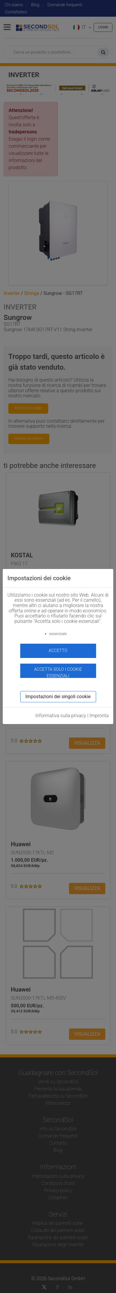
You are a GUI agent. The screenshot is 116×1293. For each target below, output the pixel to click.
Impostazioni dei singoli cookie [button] (58, 696)
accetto (58, 650)
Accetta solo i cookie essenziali (58, 672)
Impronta (99, 715)
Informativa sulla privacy (60, 715)
